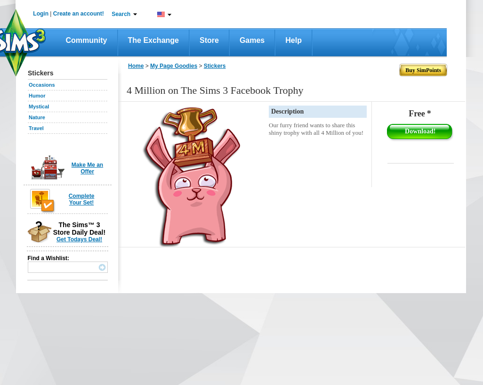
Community (86, 40)
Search (121, 14)
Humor (37, 95)
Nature (37, 117)
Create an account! (78, 13)
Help (293, 40)
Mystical (39, 106)
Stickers (215, 66)
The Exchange (153, 40)
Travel (36, 128)
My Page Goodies (173, 66)
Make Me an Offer (87, 168)
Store (209, 40)
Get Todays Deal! (79, 239)
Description (287, 111)
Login (40, 13)
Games (252, 40)
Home (136, 66)
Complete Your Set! (82, 199)
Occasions (42, 85)
